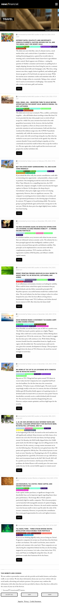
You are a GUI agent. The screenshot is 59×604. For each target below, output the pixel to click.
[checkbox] (2, 590)
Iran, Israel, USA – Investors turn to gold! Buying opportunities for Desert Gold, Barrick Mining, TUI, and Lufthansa (37, 104)
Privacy (26, 601)
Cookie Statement (35, 601)
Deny (49, 594)
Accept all (9, 594)
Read (19, 88)
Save (29, 594)
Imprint (20, 601)
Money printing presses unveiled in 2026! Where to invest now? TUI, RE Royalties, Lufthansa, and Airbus (36, 275)
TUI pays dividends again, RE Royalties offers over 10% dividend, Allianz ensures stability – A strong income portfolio (36, 228)
